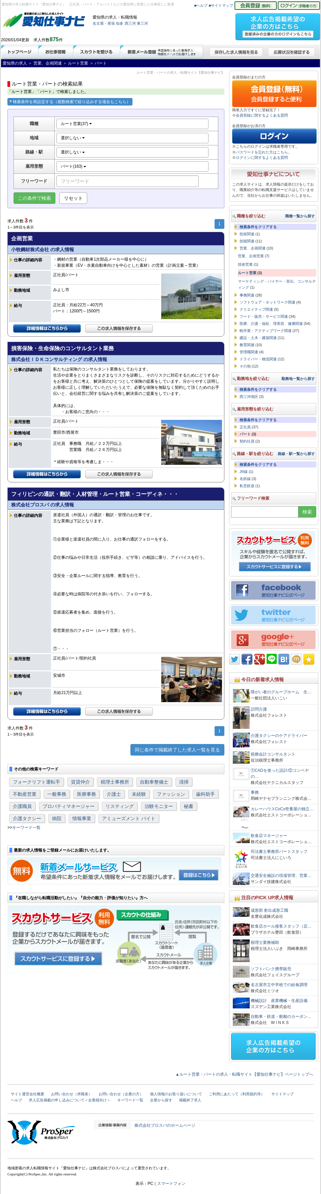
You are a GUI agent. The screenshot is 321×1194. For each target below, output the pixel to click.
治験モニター (159, 806)
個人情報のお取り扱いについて (176, 1094)
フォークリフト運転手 (36, 782)
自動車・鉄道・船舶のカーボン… (281, 1016)
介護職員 (22, 806)
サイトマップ (282, 1094)
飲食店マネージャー (269, 835)
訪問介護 (259, 709)
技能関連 (247, 241)
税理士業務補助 (265, 942)
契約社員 (247, 441)
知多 (119, 23)
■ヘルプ (201, 5)
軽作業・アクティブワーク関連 (266, 331)
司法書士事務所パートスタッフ (279, 851)
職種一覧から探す (300, 216)
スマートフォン (171, 1183)
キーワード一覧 (26, 827)
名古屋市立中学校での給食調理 (279, 984)
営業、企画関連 (253, 248)
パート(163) (73, 166)
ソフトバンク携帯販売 (271, 968)
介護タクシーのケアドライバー (279, 735)
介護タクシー (27, 818)
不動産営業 (24, 794)
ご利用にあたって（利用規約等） (237, 1094)
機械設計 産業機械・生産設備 (279, 1000)
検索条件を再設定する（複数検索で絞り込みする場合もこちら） (69, 101)
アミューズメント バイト (128, 818)
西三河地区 (249, 397)
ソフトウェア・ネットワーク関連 (267, 302)
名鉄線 (245, 479)
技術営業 (245, 264)
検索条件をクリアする (258, 227)
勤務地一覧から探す (298, 379)
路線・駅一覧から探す (296, 454)
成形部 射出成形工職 (269, 910)
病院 (56, 818)
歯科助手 (205, 794)
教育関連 (247, 345)
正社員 (245, 427)
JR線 (244, 472)
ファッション (171, 794)
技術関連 (247, 234)
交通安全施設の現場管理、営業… (281, 875)
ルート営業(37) (76, 123)
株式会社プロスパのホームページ (164, 1125)
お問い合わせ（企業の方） (121, 1094)
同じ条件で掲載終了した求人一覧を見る (177, 750)
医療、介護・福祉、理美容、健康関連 (271, 323)
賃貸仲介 (80, 782)
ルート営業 (247, 273)
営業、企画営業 (251, 256)
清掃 (184, 782)
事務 (255, 792)
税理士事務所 (115, 782)
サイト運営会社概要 (27, 1094)
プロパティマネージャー (69, 806)
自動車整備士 (154, 782)
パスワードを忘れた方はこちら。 (264, 152)
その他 (245, 366)
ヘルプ (16, 1100)
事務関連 (247, 295)
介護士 (114, 794)
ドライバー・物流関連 (258, 359)
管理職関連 (249, 352)
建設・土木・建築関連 (258, 338)
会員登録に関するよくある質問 (262, 115)
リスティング (119, 806)
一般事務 (56, 794)
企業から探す (161, 1100)
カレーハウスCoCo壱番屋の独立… (282, 809)
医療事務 (86, 794)
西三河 (130, 23)
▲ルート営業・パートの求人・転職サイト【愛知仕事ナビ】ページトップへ (244, 1074)
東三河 (142, 23)
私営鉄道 (247, 486)
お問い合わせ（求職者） (71, 1094)
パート (245, 434)
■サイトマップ (221, 5)
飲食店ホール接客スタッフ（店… (281, 926)
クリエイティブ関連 (256, 309)
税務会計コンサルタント (273, 754)
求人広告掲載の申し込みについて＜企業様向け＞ (69, 1100)
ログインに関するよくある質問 (262, 158)
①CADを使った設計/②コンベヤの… (280, 773)
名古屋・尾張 (104, 23)
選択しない (73, 138)
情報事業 (81, 818)
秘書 (188, 806)
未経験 (139, 794)
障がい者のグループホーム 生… (281, 692)
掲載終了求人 (190, 1100)
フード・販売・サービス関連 (264, 316)
